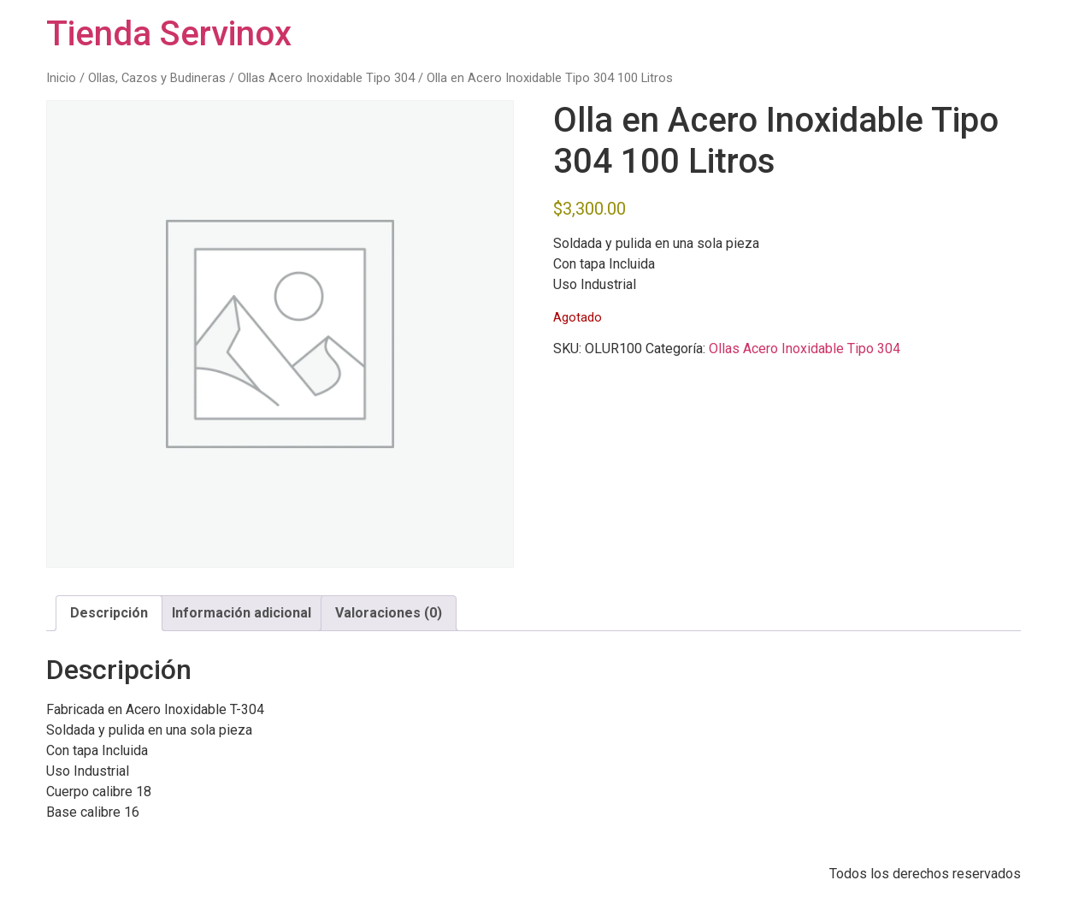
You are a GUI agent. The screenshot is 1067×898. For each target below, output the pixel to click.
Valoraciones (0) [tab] (388, 613)
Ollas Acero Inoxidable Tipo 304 (326, 78)
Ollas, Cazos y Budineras (157, 78)
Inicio (61, 78)
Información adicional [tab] (241, 613)
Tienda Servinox (169, 34)
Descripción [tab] (109, 613)
